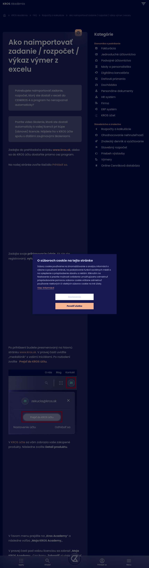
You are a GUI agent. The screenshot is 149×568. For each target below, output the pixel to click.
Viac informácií (45, 292)
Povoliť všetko (95, 301)
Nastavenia (54, 301)
